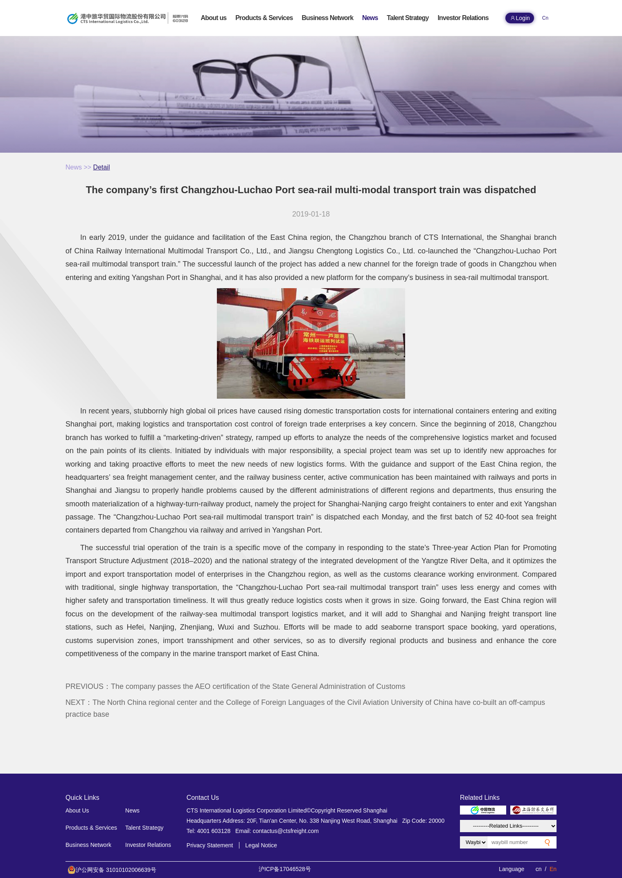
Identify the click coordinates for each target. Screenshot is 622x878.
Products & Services (91, 827)
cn (539, 869)
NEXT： (305, 708)
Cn (545, 18)
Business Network (88, 845)
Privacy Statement (210, 845)
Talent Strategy (144, 827)
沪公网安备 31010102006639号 (112, 870)
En (553, 869)
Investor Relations (148, 845)
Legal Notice (261, 845)
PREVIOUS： (235, 686)
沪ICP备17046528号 (285, 869)
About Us (77, 810)
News (73, 167)
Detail (101, 167)
